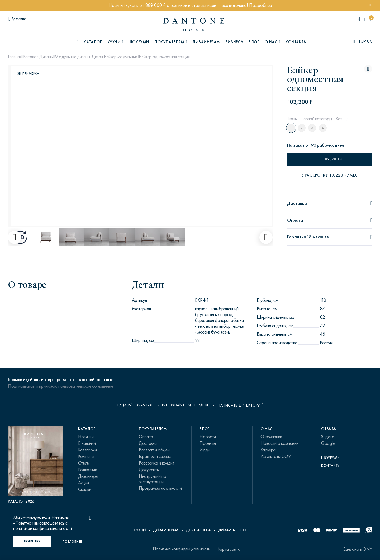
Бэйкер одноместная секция (164, 56)
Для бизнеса (198, 530)
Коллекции (87, 469)
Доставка (148, 443)
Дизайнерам (206, 42)
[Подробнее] (72, 541)
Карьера (268, 449)
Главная (14, 56)
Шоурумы (139, 42)
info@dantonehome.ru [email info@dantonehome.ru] (186, 405)
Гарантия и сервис (155, 456)
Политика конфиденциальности (181, 549)
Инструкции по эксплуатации (152, 479)
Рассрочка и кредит (157, 463)
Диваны (46, 56)
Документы (149, 469)
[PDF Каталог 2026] (35, 465)
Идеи (205, 449)
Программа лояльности (160, 488)
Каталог (30, 56)
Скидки (84, 489)
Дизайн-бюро (232, 530)
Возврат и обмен (154, 449)
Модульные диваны (72, 56)
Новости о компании (279, 443)
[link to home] (193, 24)
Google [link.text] (328, 443)
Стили (83, 463)
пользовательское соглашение (85, 386)
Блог (254, 42)
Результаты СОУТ (276, 456)
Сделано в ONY (357, 549)
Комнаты (86, 456)
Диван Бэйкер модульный (114, 56)
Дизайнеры (88, 476)
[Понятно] (32, 541)
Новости (208, 436)
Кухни (140, 530)
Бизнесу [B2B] (234, 42)
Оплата (146, 436)
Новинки (85, 436)
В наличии (87, 443)
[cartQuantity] (371, 19)
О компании (271, 436)
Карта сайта (229, 549)
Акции (83, 482)
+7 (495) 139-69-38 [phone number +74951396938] (135, 405)
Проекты (208, 443)
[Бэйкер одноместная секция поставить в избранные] (368, 69)
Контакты (296, 42)
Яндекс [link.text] (327, 436)
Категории (87, 449)
